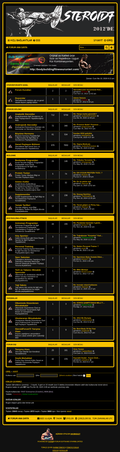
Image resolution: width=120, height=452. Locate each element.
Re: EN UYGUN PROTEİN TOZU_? (87, 173)
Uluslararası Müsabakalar (28, 318)
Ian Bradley (75, 434)
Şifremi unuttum (65, 375)
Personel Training (24, 246)
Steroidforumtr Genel (17, 85)
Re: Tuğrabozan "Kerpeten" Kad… (88, 236)
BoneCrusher (87, 272)
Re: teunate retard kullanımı (85, 285)
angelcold (85, 331)
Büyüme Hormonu (24, 133)
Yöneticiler (17, 394)
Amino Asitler (22, 182)
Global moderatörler (30, 394)
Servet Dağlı (87, 305)
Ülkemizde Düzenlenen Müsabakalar (27, 304)
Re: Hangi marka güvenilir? (85, 114)
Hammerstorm (88, 238)
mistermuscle (87, 320)
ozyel (84, 248)
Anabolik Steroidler (25, 114)
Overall (85, 92)
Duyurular (20, 98)
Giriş (8, 372)
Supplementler (22, 194)
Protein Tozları (22, 173)
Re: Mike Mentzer (80, 270)
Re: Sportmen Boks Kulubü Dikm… (88, 257)
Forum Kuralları (23, 90)
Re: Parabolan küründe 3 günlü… (87, 223)
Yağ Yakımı (20, 285)
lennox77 (85, 225)
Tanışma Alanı (22, 349)
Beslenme (11, 155)
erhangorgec (87, 162)
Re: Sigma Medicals (81, 144)
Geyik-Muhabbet (23, 358)
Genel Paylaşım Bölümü (27, 144)
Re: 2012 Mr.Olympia (82, 318)
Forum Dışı (11, 345)
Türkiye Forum (72, 447)
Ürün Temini (78, 349)
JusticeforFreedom (89, 116)
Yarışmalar (12, 298)
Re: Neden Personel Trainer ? (85, 246)
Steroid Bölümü (14, 109)
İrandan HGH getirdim (82, 133)
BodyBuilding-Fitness (17, 218)
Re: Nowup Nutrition (82, 194)
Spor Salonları (22, 257)
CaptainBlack (87, 351)
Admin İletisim (79, 98)
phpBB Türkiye (59, 447)
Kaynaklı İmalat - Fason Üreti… (86, 358)
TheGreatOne (87, 196)
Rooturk (85, 175)
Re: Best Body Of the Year (84, 329)
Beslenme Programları (26, 160)
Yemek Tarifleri (22, 205)
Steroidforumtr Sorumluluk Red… (87, 90)
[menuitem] (36, 40)
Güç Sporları (21, 236)
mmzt (69, 411)
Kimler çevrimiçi (14, 382)
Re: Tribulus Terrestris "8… (85, 160)
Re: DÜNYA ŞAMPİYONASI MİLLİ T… (89, 303)
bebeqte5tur (86, 135)
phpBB (50, 441)
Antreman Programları (26, 223)
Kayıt (15, 372)
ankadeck (85, 360)
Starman (85, 183)
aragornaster (87, 127)
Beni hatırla (79, 375)
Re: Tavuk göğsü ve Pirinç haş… (87, 205)
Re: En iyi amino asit (82, 181)
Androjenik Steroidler (26, 125)
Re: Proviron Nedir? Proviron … (87, 125)
